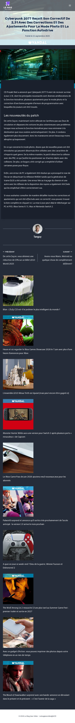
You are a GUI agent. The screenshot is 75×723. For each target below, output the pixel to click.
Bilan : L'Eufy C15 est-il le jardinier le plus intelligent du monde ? (31, 309)
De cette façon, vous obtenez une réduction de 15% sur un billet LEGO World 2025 (19, 257)
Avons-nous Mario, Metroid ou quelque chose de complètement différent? (56, 257)
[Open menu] (70, 5)
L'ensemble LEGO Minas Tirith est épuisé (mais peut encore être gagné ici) (36, 393)
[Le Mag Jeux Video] (8, 5)
